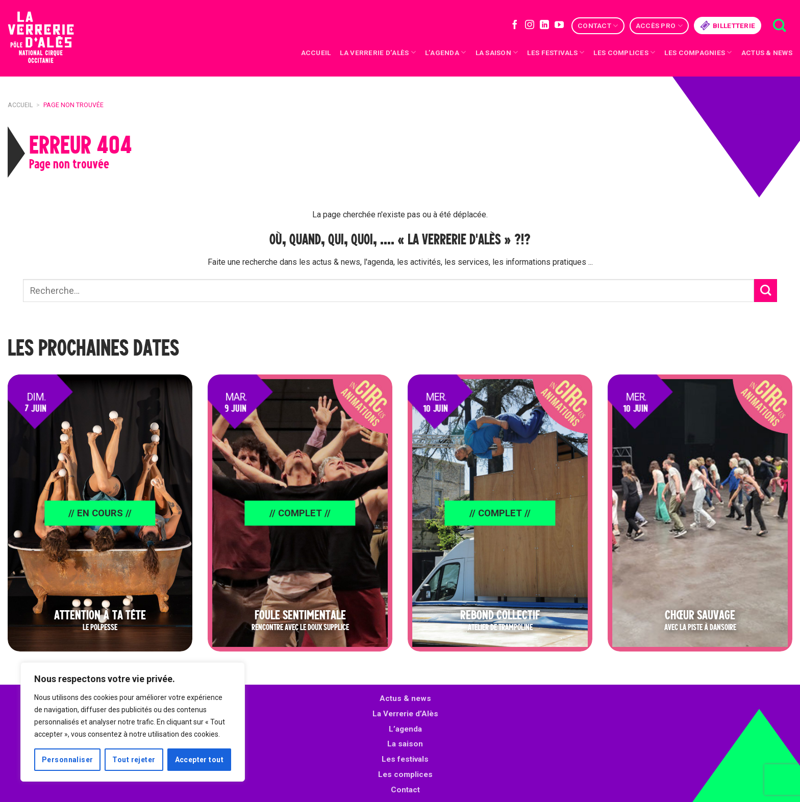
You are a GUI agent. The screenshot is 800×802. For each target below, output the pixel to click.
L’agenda (405, 729)
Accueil (316, 52)
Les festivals (555, 52)
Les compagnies (698, 52)
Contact (598, 26)
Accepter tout (199, 760)
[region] (132, 722)
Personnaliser (67, 760)
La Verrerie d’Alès (377, 52)
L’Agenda (445, 52)
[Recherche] (779, 25)
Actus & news (766, 52)
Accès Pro (659, 26)
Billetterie (727, 25)
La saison (497, 52)
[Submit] (765, 290)
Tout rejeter (133, 760)
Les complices (624, 52)
